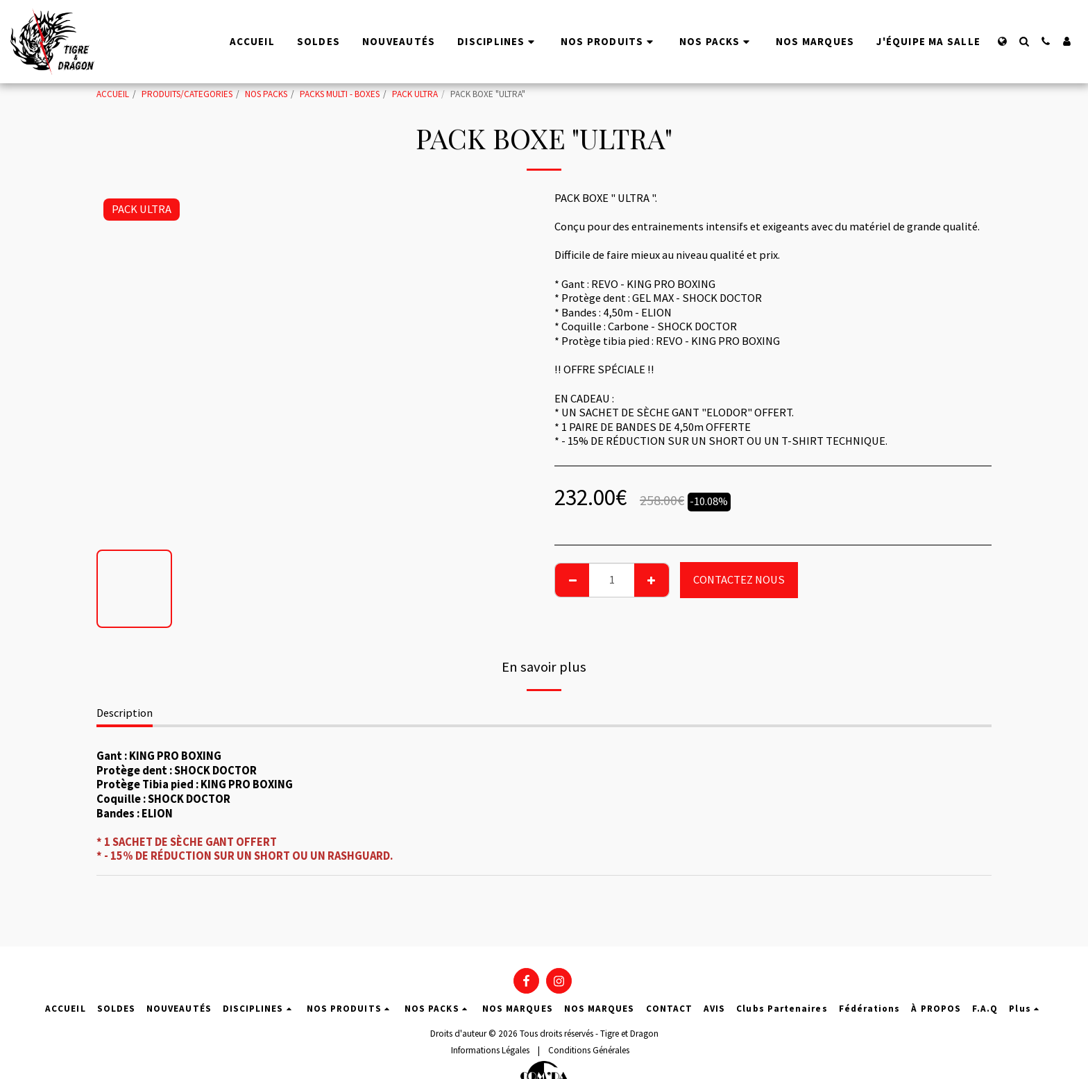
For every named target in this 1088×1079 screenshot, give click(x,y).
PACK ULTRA (415, 94)
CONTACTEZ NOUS (739, 579)
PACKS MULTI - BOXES (340, 94)
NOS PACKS (266, 94)
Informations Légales (490, 1050)
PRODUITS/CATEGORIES (187, 94)
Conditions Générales (588, 1050)
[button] (1024, 41)
